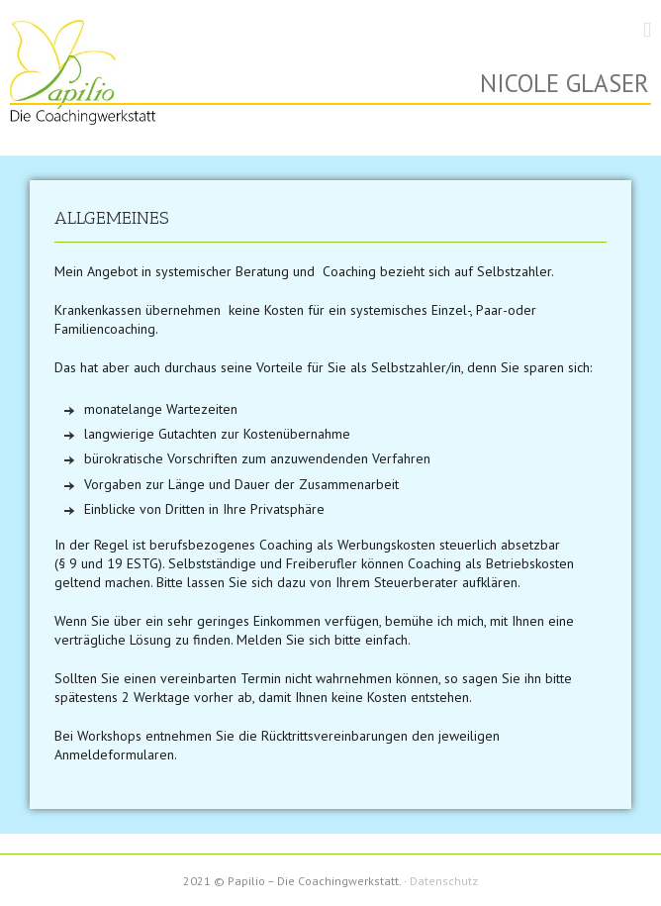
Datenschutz (444, 880)
